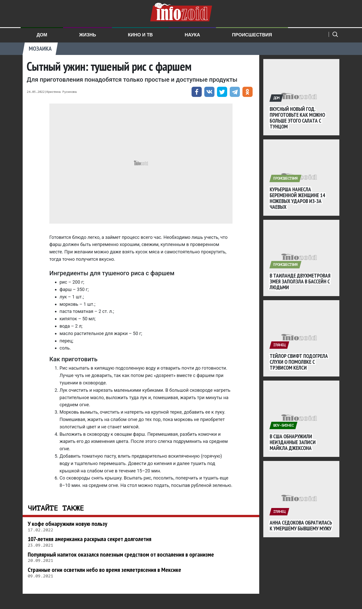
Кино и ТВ (140, 34)
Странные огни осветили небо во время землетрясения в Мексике (104, 570)
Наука (192, 34)
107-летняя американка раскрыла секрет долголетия (89, 539)
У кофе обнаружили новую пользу (67, 524)
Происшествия (252, 34)
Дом (42, 34)
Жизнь (87, 34)
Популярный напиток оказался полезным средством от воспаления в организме (121, 554)
